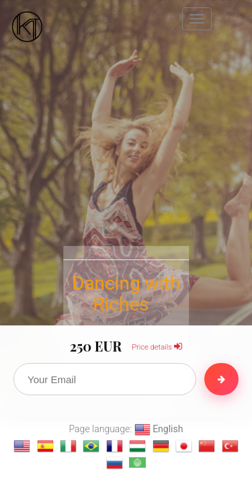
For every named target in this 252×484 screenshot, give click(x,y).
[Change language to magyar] (137, 446)
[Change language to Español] (45, 446)
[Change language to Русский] (114, 462)
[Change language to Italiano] (68, 446)
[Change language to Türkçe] (230, 446)
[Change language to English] (21, 446)
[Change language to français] (114, 446)
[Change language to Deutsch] (161, 446)
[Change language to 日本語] (183, 446)
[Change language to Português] (91, 446)
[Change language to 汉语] (206, 446)
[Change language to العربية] (137, 462)
